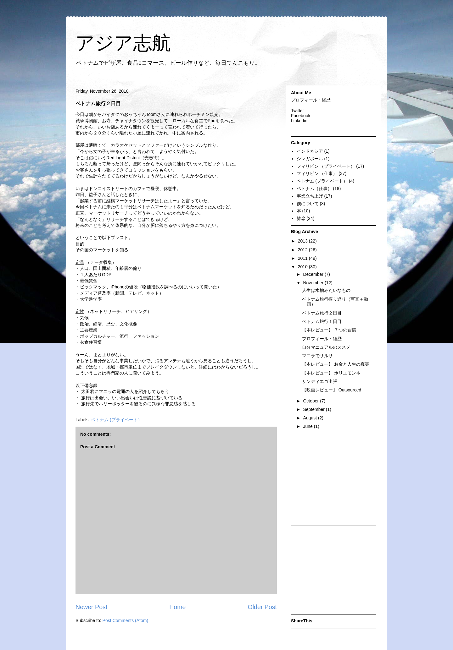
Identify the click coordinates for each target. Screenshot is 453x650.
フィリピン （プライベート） (326, 166)
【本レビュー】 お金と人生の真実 (335, 364)
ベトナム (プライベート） (116, 419)
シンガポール (310, 158)
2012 (303, 249)
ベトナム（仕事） (314, 188)
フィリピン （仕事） (317, 173)
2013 (303, 240)
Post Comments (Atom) (125, 620)
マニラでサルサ (317, 355)
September (314, 409)
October (311, 400)
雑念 (301, 218)
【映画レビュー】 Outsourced (331, 389)
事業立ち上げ (310, 196)
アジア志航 (123, 42)
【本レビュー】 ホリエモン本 (331, 372)
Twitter (297, 110)
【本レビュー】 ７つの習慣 (329, 329)
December (313, 274)
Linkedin (299, 120)
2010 (303, 266)
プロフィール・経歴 (311, 99)
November (313, 282)
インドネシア (310, 151)
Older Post (262, 607)
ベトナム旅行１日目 (322, 321)
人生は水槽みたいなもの (326, 290)
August (310, 417)
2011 (303, 258)
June (308, 426)
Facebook (300, 115)
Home (177, 607)
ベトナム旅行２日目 (322, 312)
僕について (308, 203)
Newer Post (91, 607)
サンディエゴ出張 (319, 381)
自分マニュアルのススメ (326, 347)
